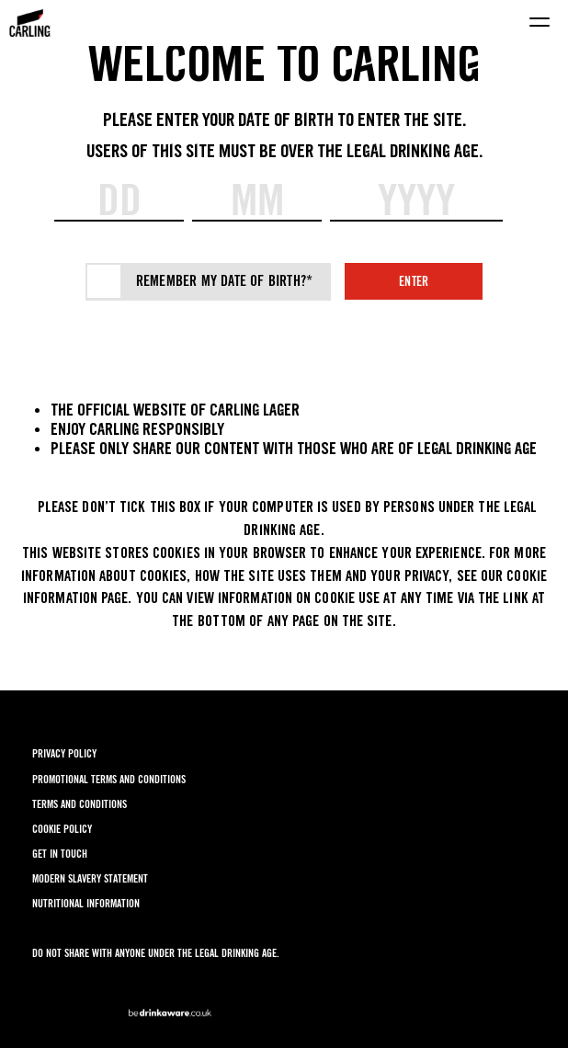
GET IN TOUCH (59, 853)
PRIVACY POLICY (64, 753)
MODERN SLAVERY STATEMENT (90, 878)
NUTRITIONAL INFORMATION (86, 903)
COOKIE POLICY (62, 829)
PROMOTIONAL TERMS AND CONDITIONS (109, 779)
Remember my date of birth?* (224, 281)
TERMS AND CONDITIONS (79, 804)
